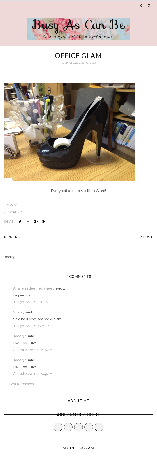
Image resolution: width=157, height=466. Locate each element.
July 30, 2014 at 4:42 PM (31, 326)
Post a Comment (22, 384)
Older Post (141, 237)
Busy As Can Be (78, 24)
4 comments (13, 212)
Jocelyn (19, 336)
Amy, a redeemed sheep (34, 288)
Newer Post (16, 237)
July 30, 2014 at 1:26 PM (31, 302)
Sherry (18, 312)
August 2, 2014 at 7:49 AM (32, 350)
